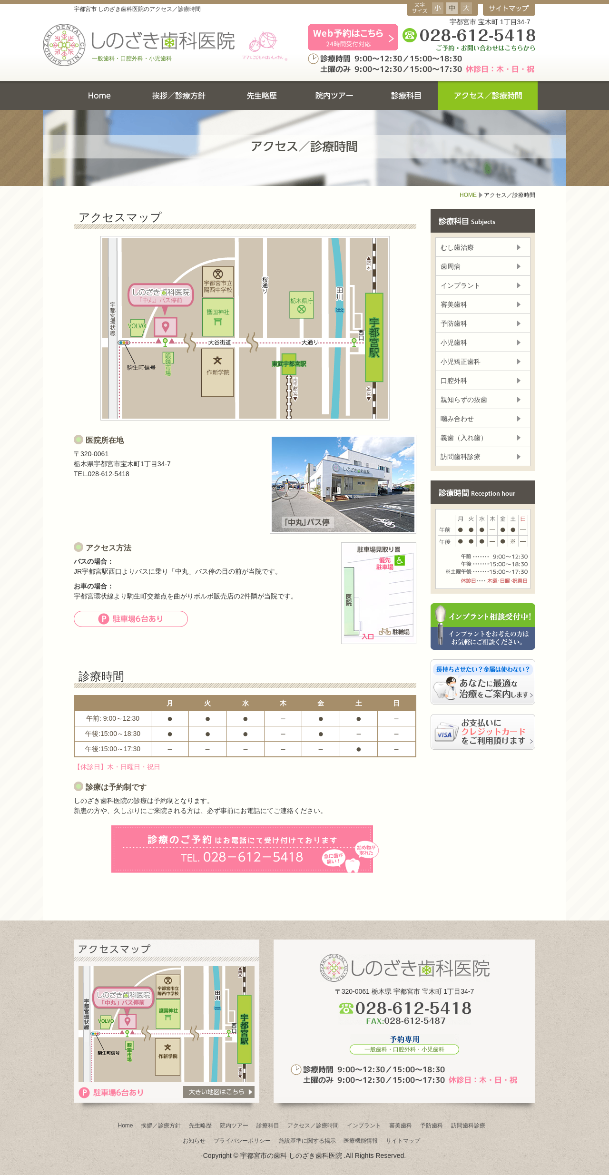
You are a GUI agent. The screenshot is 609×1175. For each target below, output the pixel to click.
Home (125, 1125)
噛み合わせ (457, 418)
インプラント (461, 285)
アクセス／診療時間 (313, 1125)
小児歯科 (454, 342)
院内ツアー (234, 1125)
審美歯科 (454, 304)
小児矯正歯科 (461, 361)
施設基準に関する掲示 (307, 1140)
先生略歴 (200, 1125)
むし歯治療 (457, 247)
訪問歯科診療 (461, 456)
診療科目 (267, 1125)
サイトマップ (403, 1140)
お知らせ (194, 1140)
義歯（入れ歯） (464, 437)
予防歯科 (454, 323)
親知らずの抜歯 (464, 399)
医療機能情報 (361, 1140)
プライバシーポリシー (242, 1140)
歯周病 (451, 266)
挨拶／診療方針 (161, 1125)
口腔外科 (454, 380)
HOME (468, 195)
